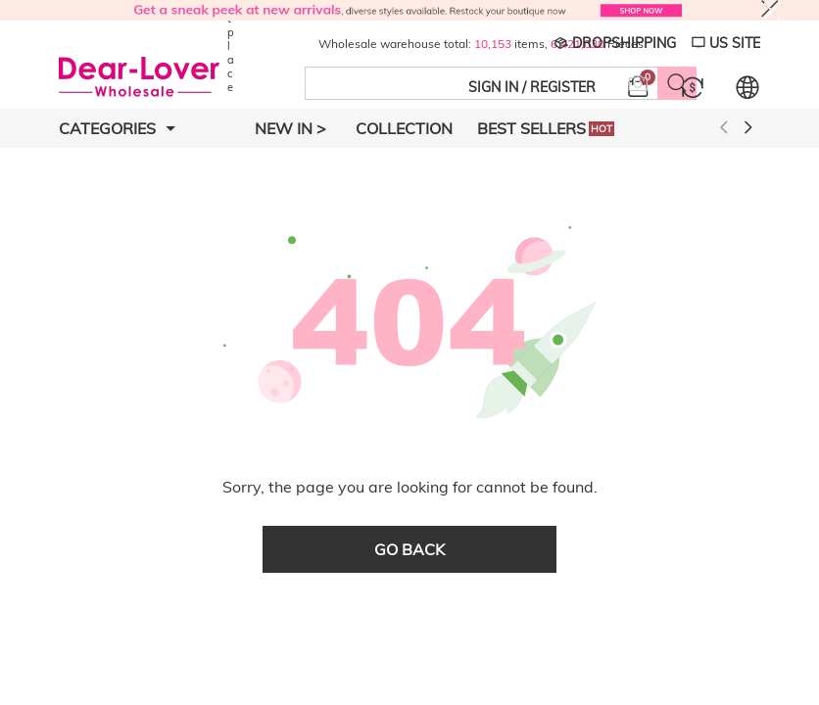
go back (409, 549)
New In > (290, 128)
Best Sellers (545, 128)
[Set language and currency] (747, 87)
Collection (404, 128)
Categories (117, 128)
